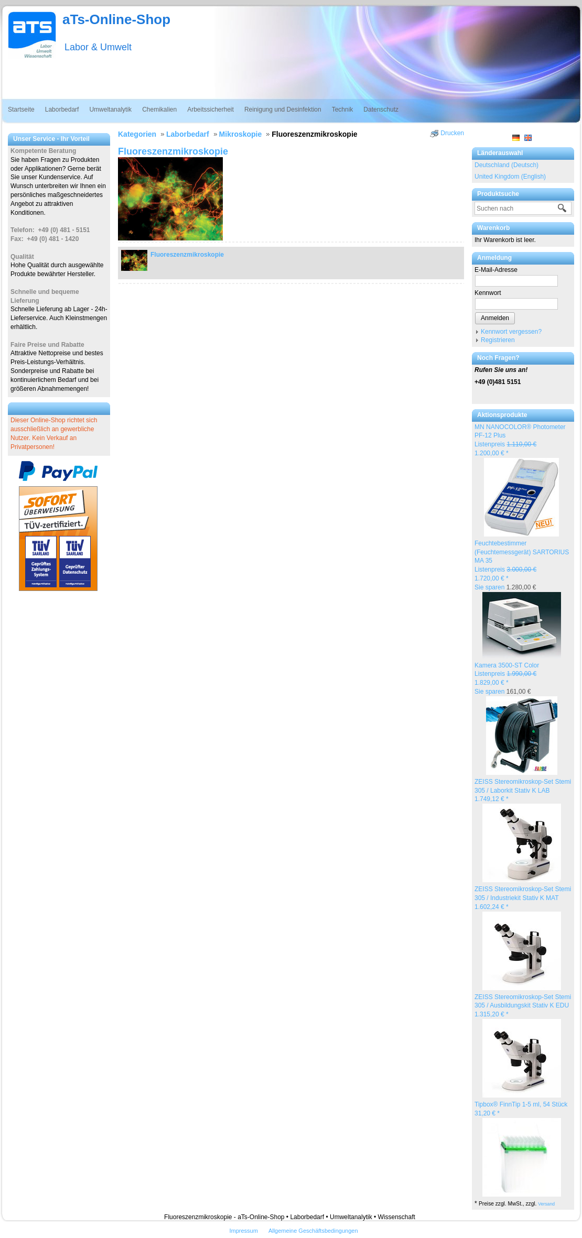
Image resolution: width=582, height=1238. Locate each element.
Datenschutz (380, 109)
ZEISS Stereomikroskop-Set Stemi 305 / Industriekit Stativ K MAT (523, 898)
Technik (342, 109)
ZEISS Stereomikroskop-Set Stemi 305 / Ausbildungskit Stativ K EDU (523, 1005)
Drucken (452, 133)
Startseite (21, 109)
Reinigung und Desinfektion (282, 109)
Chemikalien (159, 109)
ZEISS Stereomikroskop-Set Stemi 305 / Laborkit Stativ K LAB (523, 790)
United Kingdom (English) (510, 176)
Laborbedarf (62, 109)
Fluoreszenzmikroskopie (187, 254)
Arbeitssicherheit (210, 109)
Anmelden (495, 318)
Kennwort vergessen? (511, 331)
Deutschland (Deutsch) (506, 165)
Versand (546, 1204)
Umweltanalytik (110, 109)
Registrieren (498, 340)
